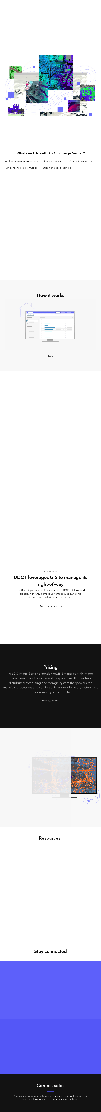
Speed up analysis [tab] (54, 161)
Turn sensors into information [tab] (21, 167)
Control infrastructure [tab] (81, 161)
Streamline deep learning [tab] (57, 167)
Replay (50, 356)
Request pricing (50, 700)
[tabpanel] (50, 219)
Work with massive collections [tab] (21, 161)
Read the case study (50, 606)
